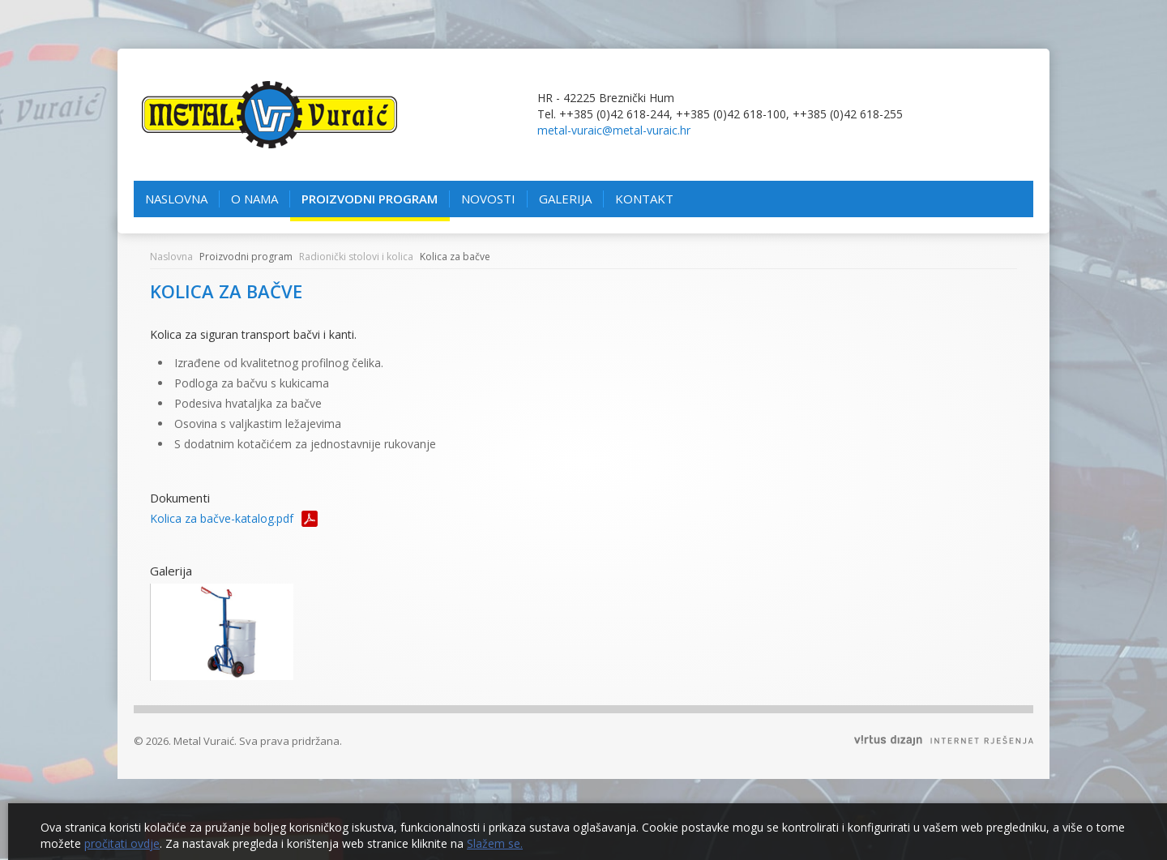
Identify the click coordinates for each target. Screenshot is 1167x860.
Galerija (565, 198)
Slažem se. (495, 843)
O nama (254, 198)
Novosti (488, 198)
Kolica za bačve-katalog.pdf (221, 518)
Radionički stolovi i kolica (356, 256)
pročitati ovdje (122, 843)
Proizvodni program (369, 198)
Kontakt (650, 199)
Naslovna (176, 198)
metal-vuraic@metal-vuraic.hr (613, 130)
